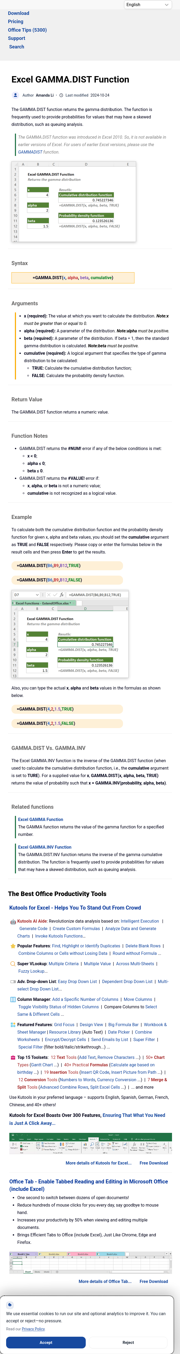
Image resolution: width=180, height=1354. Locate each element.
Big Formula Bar (123, 995)
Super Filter (144, 1010)
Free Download (154, 1134)
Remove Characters (115, 1028)
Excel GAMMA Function (40, 790)
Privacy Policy (33, 1329)
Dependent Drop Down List (127, 952)
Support (144, 16)
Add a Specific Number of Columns (85, 970)
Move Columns (138, 970)
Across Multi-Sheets (135, 934)
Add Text (87, 1028)
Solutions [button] (18, 16)
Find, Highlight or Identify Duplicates (86, 916)
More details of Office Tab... (105, 1252)
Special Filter (30, 1018)
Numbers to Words (77, 1050)
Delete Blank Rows (143, 916)
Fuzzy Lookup (31, 942)
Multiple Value (98, 934)
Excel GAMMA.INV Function (44, 818)
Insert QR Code (95, 1043)
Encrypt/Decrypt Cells (65, 1010)
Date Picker (119, 1003)
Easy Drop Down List (77, 952)
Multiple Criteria (64, 934)
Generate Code (33, 899)
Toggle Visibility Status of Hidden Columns (58, 977)
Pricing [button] (73, 16)
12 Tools (64, 1028)
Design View (91, 995)
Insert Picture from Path (134, 1043)
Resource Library (65, 1003)
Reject (128, 1342)
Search (16, 24)
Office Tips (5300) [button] (108, 16)
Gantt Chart (42, 1035)
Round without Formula (135, 924)
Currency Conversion (116, 1050)
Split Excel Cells (105, 1058)
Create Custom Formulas (76, 899)
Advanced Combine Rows (64, 1058)
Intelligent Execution (140, 892)
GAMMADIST (30, 123)
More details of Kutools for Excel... (99, 1134)
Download (47, 16)
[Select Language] (148, 4)
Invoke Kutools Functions (59, 907)
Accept (46, 1342)
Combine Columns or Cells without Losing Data (62, 924)
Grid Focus (64, 995)
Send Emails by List (109, 1010)
